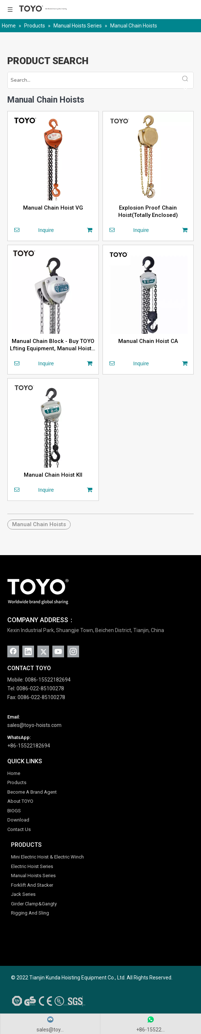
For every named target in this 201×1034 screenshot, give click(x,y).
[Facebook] (13, 651)
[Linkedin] (28, 651)
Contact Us (19, 829)
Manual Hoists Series (33, 875)
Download (18, 820)
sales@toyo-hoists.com (34, 725)
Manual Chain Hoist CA (148, 341)
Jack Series (23, 894)
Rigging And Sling (30, 913)
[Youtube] (58, 651)
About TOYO (20, 801)
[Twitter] (43, 651)
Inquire (32, 229)
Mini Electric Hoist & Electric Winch (47, 857)
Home (13, 773)
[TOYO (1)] (38, 592)
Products (16, 782)
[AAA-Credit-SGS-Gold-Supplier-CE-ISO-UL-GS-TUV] (47, 1001)
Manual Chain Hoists (39, 524)
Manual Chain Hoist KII (53, 475)
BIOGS (14, 810)
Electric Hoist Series (32, 866)
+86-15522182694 (28, 746)
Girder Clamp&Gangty (34, 903)
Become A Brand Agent (32, 792)
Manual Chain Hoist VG (53, 207)
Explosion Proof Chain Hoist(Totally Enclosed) (148, 211)
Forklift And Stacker (32, 885)
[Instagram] (73, 651)
